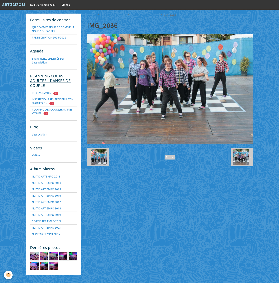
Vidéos (66, 4)
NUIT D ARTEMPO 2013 (145, 15)
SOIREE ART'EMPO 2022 (47, 221)
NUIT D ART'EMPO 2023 (46, 227)
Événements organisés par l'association (48, 60)
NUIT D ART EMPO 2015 (46, 189)
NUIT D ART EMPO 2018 (46, 208)
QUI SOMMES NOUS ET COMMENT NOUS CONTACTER (53, 29)
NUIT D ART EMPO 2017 (46, 202)
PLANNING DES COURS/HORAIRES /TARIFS (52, 111)
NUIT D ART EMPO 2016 (46, 195)
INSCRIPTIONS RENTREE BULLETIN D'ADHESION (52, 101)
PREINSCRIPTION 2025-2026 (49, 37)
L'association (39, 134)
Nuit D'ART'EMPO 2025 (46, 234)
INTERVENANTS (45, 93)
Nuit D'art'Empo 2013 (43, 4)
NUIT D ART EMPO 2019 (46, 214)
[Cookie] (8, 275)
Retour (170, 157)
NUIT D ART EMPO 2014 (46, 182)
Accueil (91, 15)
